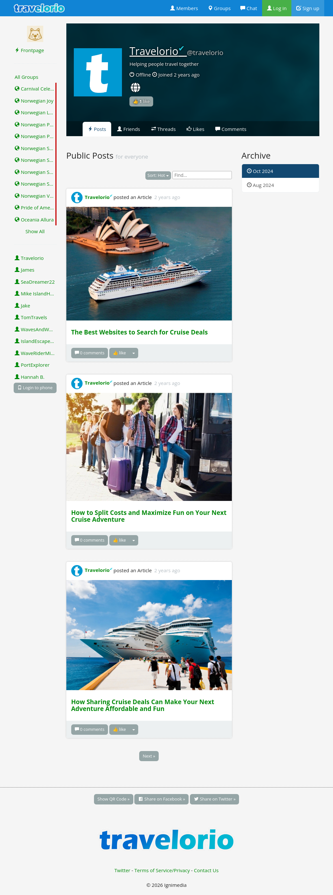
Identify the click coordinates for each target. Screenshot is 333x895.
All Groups (26, 77)
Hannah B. (30, 377)
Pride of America (36, 207)
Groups (219, 8)
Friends (128, 129)
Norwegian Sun (35, 183)
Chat (248, 8)
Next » (149, 756)
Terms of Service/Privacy (162, 870)
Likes (195, 129)
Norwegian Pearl (36, 124)
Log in (277, 8)
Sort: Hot (158, 175)
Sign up (307, 8)
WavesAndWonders (36, 329)
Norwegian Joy (34, 100)
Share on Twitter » (214, 799)
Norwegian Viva (35, 195)
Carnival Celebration (36, 88)
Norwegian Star (35, 172)
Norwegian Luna (36, 112)
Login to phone (35, 388)
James (24, 269)
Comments (230, 129)
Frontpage (29, 50)
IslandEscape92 (35, 341)
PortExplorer (32, 365)
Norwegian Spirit (36, 160)
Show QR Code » (114, 799)
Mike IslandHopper (36, 293)
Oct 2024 (260, 171)
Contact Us (206, 870)
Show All (35, 231)
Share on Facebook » (161, 799)
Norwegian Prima (36, 136)
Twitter (122, 870)
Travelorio (29, 258)
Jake (22, 305)
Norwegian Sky (34, 148)
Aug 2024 (260, 185)
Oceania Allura (34, 219)
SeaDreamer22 (35, 281)
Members (184, 8)
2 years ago (167, 197)
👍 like (141, 101)
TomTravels (31, 317)
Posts (97, 129)
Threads (163, 129)
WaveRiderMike (35, 353)
